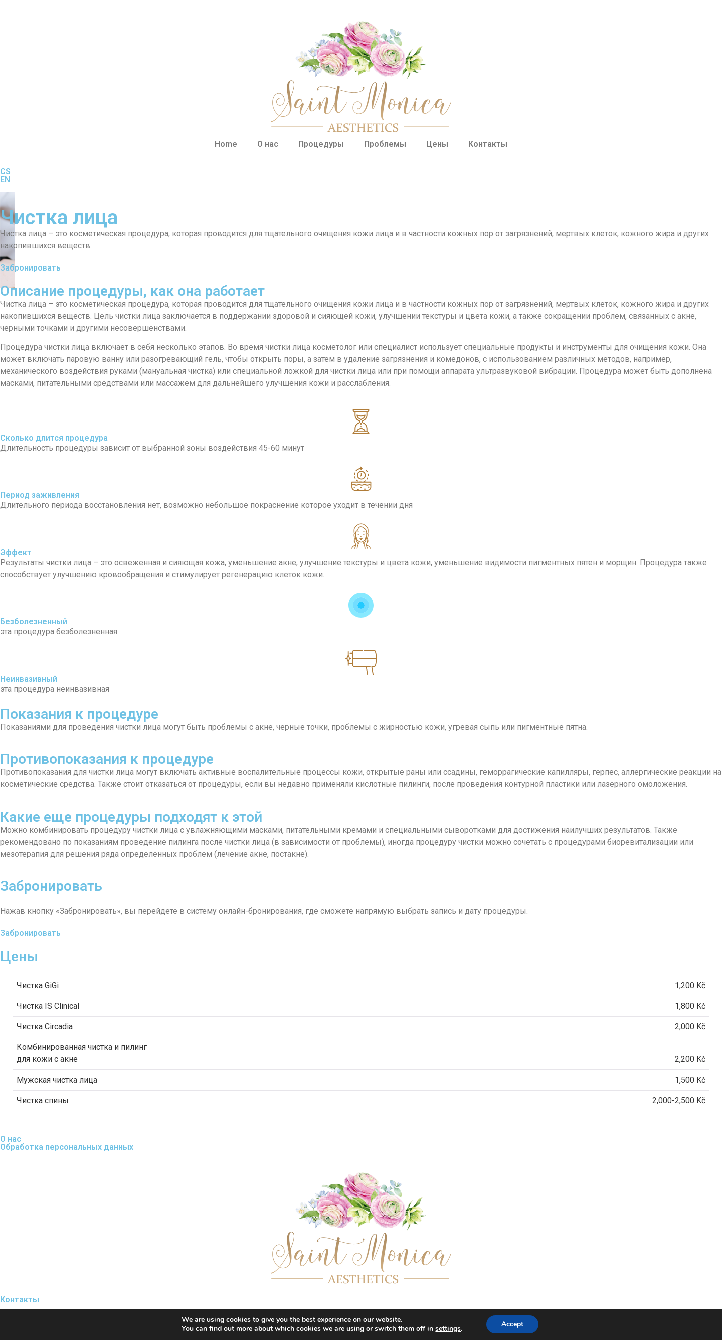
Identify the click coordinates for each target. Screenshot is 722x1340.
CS (5, 171)
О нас (267, 144)
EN (5, 179)
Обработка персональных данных (66, 1147)
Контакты (487, 144)
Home (226, 144)
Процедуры (321, 144)
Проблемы (385, 144)
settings (451, 1329)
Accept (517, 1324)
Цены (437, 144)
